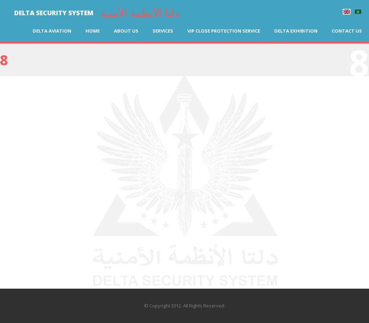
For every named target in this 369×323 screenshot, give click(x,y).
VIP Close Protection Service (223, 31)
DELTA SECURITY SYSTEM (53, 12)
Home (93, 31)
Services (163, 31)
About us (126, 31)
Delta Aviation (52, 31)
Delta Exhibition (296, 31)
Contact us (347, 31)
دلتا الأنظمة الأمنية (139, 12)
